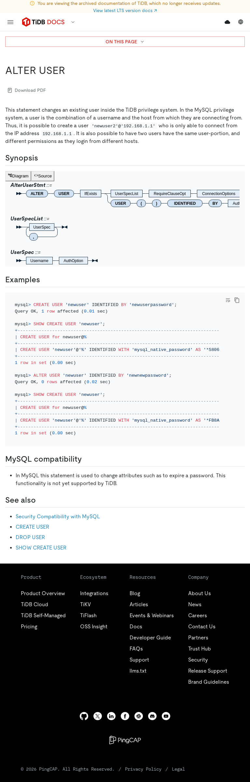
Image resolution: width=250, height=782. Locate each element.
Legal (178, 760)
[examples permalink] (45, 280)
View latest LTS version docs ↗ (125, 10)
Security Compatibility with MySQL (58, 508)
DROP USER (30, 528)
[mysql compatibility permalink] (87, 450)
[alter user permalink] (70, 70)
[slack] (139, 707)
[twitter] (97, 707)
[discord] (152, 707)
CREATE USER (32, 518)
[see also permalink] (41, 491)
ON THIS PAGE (125, 41)
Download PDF (27, 90)
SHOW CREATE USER (41, 539)
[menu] (10, 22)
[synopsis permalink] (43, 158)
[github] (84, 707)
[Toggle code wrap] (227, 300)
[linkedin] (111, 707)
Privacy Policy (143, 760)
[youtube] (166, 707)
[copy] (237, 300)
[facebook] (125, 707)
